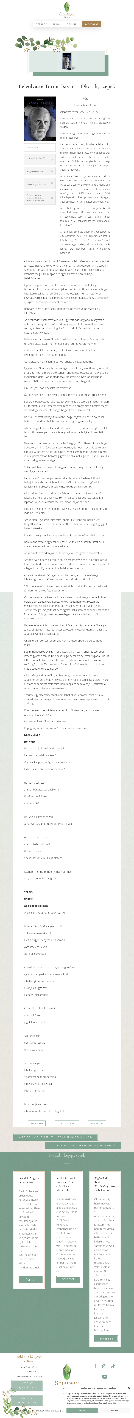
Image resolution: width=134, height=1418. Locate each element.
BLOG (56, 24)
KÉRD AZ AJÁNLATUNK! (22, 1385)
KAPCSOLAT (92, 24)
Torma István (67, 1123)
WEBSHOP (41, 24)
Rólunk (72, 24)
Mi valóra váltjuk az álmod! (31, 1369)
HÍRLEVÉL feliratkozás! (23, 1400)
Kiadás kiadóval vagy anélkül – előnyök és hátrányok (65, 1184)
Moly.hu (37, 1123)
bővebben (30, 1280)
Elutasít (114, 1410)
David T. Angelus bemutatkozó (29, 1180)
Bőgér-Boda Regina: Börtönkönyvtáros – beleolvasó (104, 1184)
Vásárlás (97, 1123)
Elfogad (82, 1410)
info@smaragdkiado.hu (29, 1376)
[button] (128, 1388)
